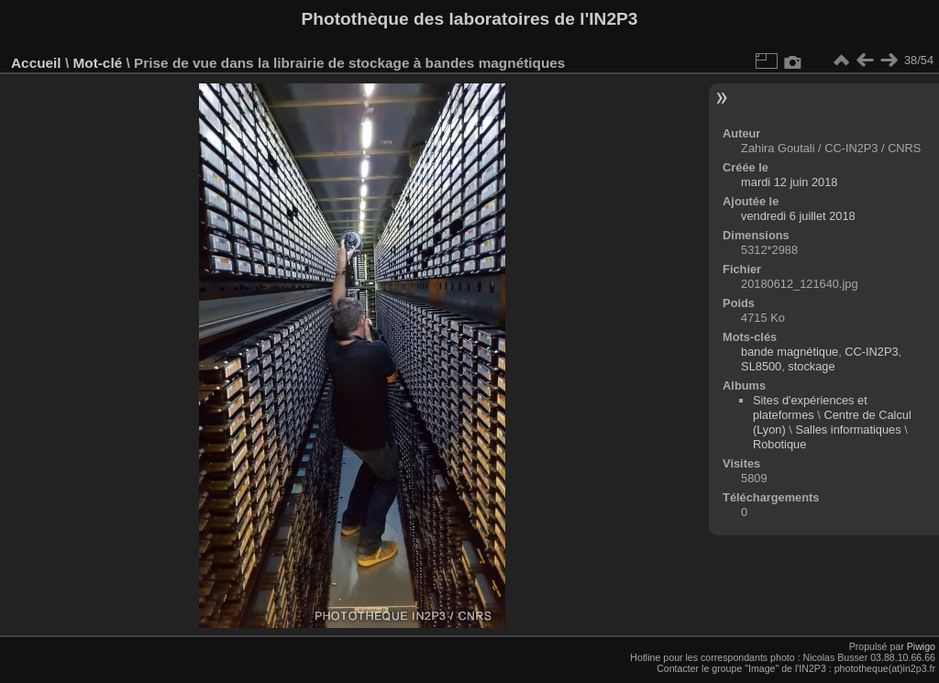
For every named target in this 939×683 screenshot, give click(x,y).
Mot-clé (97, 63)
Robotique (779, 444)
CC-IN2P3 (871, 351)
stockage (811, 366)
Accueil (36, 63)
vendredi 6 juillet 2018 (798, 216)
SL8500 (761, 366)
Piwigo (921, 646)
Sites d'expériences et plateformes (810, 407)
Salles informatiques (847, 429)
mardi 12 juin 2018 (789, 182)
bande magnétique (789, 351)
